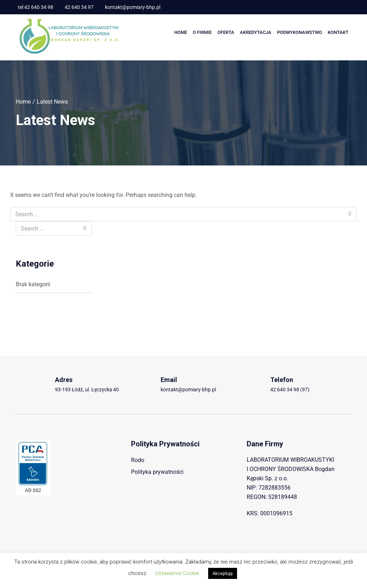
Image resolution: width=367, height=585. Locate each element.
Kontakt (338, 32)
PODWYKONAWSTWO (299, 32)
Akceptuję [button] (222, 573)
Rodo (137, 460)
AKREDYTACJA (255, 32)
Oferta (225, 32)
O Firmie (202, 32)
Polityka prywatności (157, 472)
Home (180, 32)
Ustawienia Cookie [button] (177, 573)
